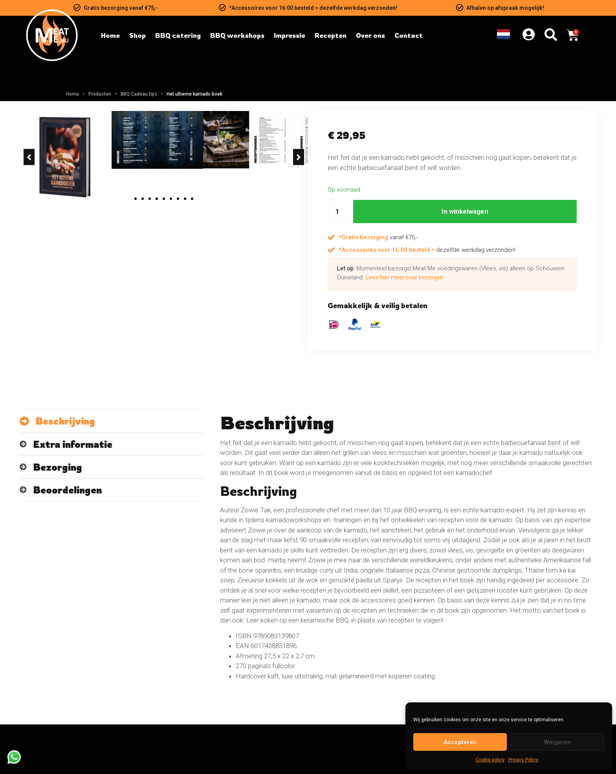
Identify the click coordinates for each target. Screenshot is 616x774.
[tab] (112, 470)
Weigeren (557, 742)
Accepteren (460, 742)
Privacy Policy (523, 760)
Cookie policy (490, 760)
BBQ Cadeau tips (139, 94)
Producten (99, 94)
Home (72, 94)
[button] (29, 256)
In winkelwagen (465, 211)
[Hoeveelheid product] (340, 212)
